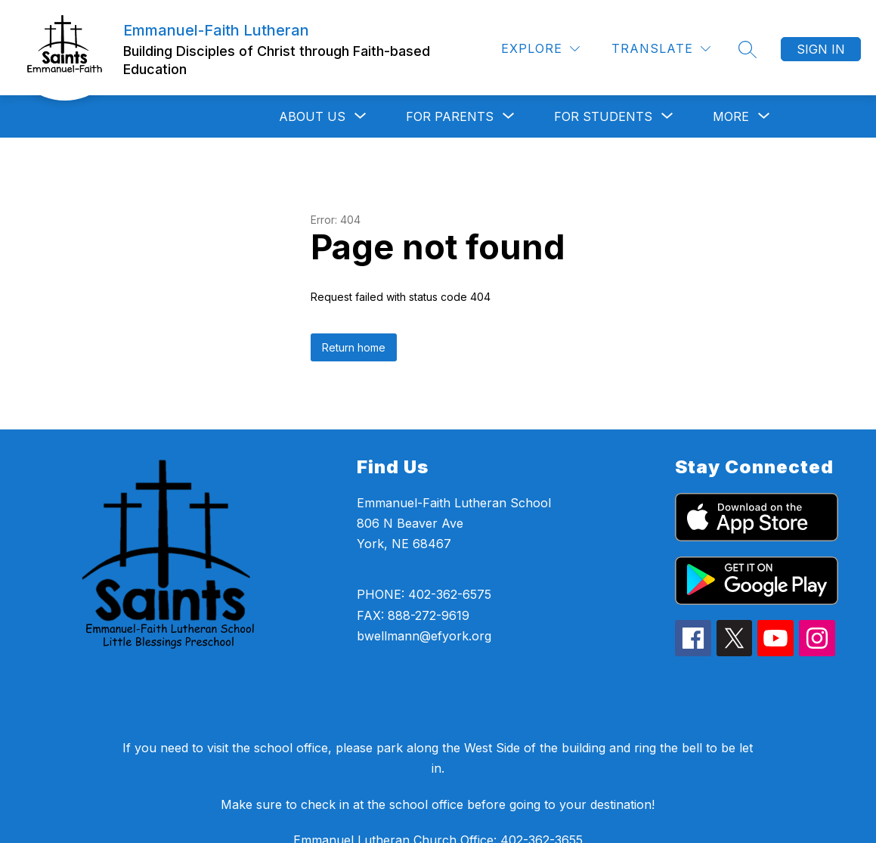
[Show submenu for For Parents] (450, 116)
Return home (353, 347)
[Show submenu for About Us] (312, 116)
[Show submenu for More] (731, 116)
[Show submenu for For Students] (603, 116)
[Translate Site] (661, 48)
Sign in (821, 49)
